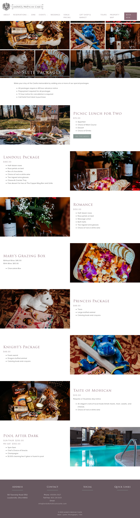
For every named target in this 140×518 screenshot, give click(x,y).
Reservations (20, 15)
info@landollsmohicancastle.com (52, 504)
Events (42, 15)
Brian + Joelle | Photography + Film (70, 515)
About (7, 15)
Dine (33, 15)
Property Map (114, 16)
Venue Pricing (67, 16)
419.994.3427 (55, 495)
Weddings (55, 15)
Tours (104, 15)
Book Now (128, 16)
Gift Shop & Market (85, 16)
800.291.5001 (56, 498)
